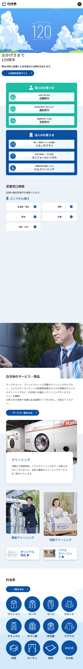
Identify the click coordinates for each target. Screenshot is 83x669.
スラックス (14, 636)
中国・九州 (23, 226)
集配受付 (44, 109)
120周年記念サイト (18, 73)
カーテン (32, 658)
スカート (69, 614)
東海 (23, 216)
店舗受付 (44, 97)
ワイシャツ (14, 614)
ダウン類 (32, 636)
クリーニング (21, 459)
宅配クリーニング (60, 540)
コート (51, 614)
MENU (79, 4)
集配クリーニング (23, 537)
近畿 (60, 216)
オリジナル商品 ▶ (27, 553)
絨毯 (50, 658)
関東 (60, 206)
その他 (69, 658)
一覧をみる (18, 589)
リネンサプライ (44, 144)
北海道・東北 (23, 206)
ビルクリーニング (44, 168)
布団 (13, 658)
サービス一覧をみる (23, 412)
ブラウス (69, 636)
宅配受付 (44, 121)
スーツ (32, 614)
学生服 (51, 636)
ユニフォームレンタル (44, 156)
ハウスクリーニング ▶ (65, 553)
